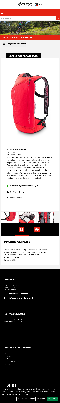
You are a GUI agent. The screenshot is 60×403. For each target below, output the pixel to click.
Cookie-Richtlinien (21, 394)
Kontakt (7, 353)
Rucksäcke (26, 37)
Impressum (8, 364)
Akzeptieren (53, 398)
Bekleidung (13, 37)
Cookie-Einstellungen (26, 398)
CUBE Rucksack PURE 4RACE (23, 55)
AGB (6, 359)
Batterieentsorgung (11, 361)
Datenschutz (9, 356)
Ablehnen (41, 398)
